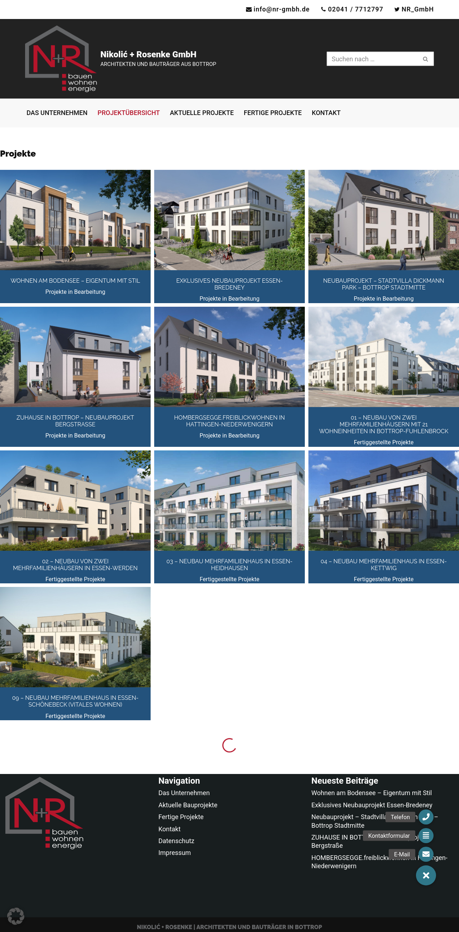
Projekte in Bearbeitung (75, 291)
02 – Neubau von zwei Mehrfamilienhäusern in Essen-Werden (75, 565)
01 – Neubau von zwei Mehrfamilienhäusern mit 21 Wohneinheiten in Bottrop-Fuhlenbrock (383, 424)
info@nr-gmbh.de (282, 9)
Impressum (174, 852)
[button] (16, 916)
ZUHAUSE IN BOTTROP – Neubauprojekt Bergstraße (75, 421)
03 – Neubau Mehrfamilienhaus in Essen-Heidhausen (229, 565)
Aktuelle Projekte (202, 112)
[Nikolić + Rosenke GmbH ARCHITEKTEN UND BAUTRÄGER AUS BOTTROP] (120, 58)
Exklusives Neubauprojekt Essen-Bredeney (229, 284)
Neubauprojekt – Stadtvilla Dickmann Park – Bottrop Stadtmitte (383, 284)
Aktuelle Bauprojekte (188, 805)
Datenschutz (176, 841)
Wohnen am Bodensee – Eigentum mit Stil (75, 280)
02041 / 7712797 (355, 9)
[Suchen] (372, 59)
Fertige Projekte (273, 112)
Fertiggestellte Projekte (384, 442)
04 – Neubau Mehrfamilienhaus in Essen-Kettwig (384, 565)
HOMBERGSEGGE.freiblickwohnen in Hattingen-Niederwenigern (229, 421)
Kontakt (326, 112)
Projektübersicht (129, 112)
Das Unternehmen (57, 112)
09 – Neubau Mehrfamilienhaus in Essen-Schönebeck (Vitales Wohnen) (75, 701)
